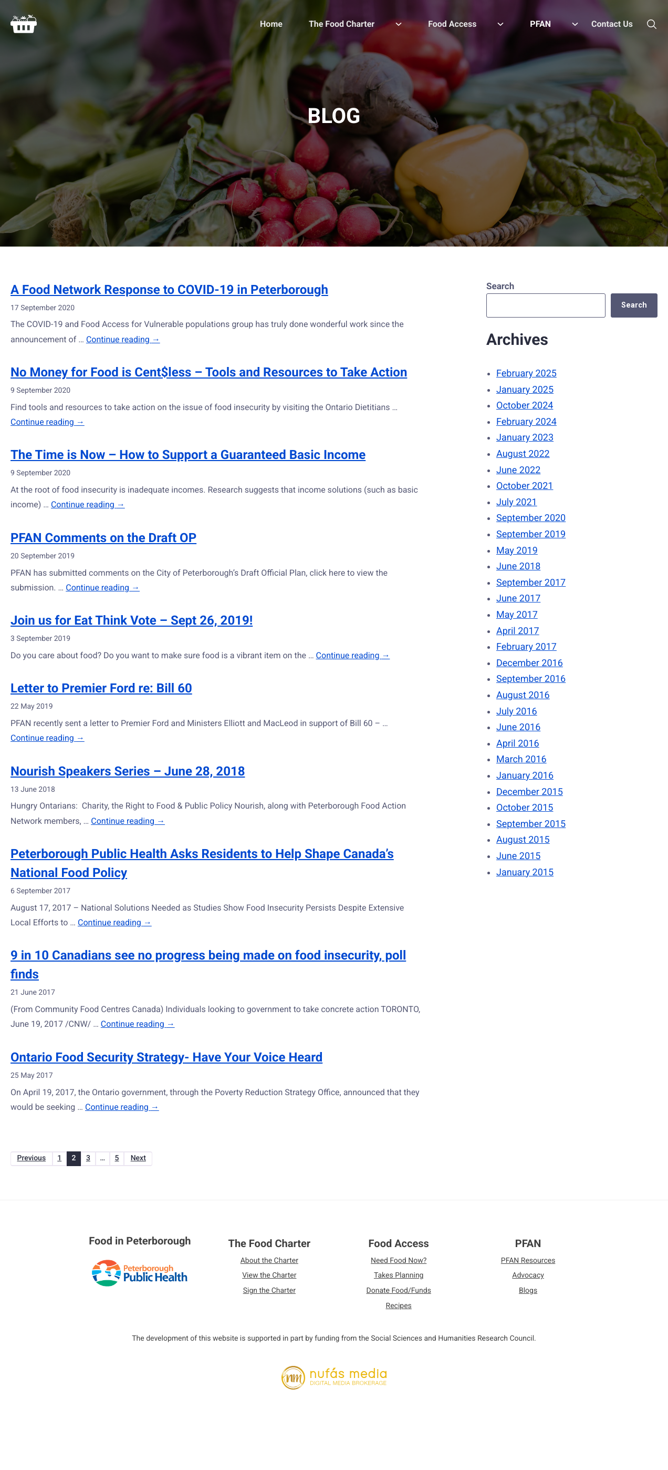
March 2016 (519, 759)
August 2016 (520, 695)
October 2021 (522, 486)
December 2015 (527, 792)
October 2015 (522, 807)
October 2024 (522, 405)
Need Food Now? (398, 1264)
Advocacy (528, 1279)
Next (172, 1160)
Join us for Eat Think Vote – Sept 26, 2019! (132, 620)
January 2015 (522, 872)
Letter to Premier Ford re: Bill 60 (101, 688)
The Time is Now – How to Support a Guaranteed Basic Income (188, 454)
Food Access (399, 1247)
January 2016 (522, 775)
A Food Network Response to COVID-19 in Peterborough (169, 289)
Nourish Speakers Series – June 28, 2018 (128, 771)
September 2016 (528, 679)
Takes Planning (399, 1279)
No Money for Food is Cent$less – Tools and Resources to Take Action (209, 372)
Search (498, 286)
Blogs (528, 1295)
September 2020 (528, 518)
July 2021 (514, 502)
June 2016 (516, 727)
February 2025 (524, 373)
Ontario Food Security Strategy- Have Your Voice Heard (166, 1057)
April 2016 (515, 743)
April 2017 (515, 631)
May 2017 (514, 614)
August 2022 (520, 454)
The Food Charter (269, 1247)
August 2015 (520, 839)
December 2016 (527, 663)
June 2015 (516, 856)
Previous (36, 1160)
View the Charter (269, 1279)
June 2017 (516, 598)
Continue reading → (123, 339)
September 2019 (528, 534)
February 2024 (524, 421)
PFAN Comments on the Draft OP (103, 537)
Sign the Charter (269, 1295)
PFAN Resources (528, 1264)
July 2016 (514, 711)
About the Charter (269, 1264)
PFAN (528, 1247)
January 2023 (522, 437)
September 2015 (528, 824)
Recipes (399, 1310)
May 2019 (514, 550)
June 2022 (516, 470)
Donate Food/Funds (399, 1295)
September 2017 (528, 582)
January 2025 (522, 389)
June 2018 (516, 566)
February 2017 (524, 646)
